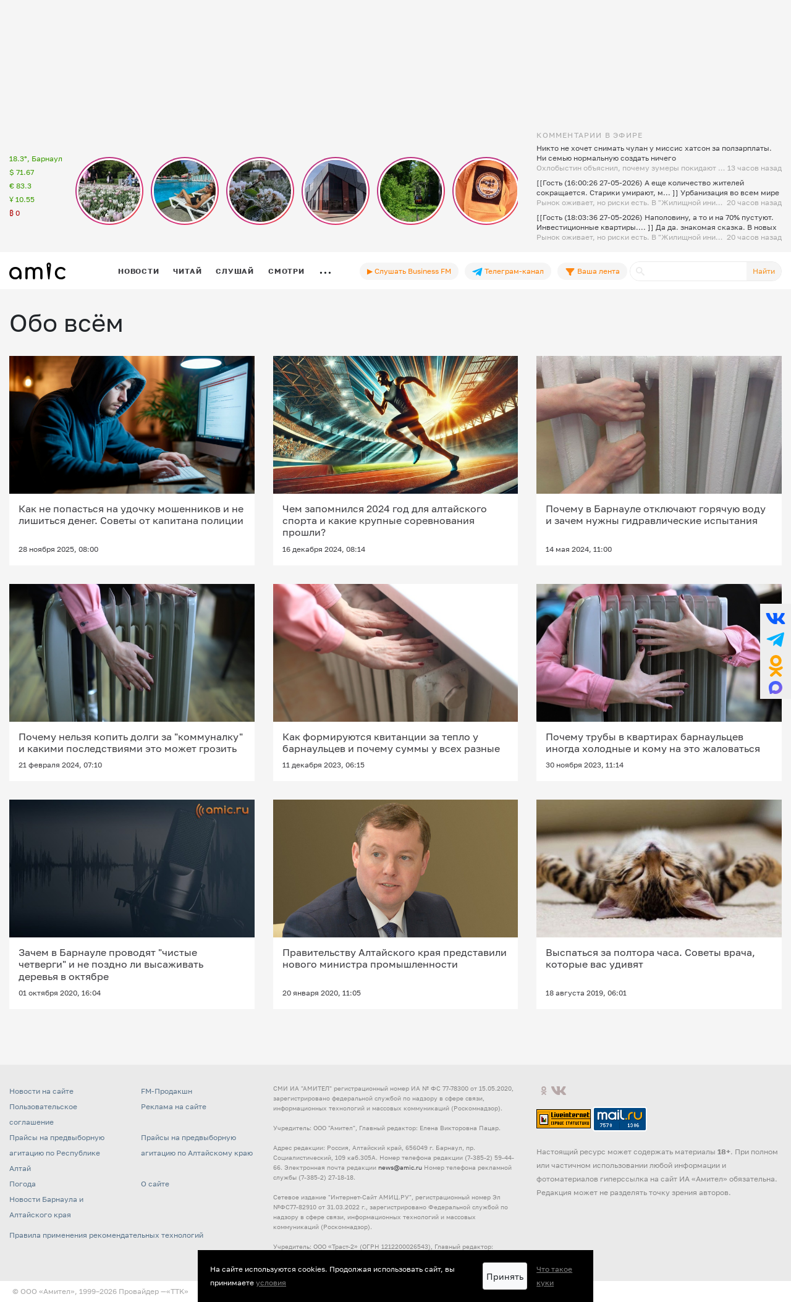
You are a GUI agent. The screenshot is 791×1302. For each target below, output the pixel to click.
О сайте (155, 1183)
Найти (764, 271)
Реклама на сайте (173, 1106)
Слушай (235, 271)
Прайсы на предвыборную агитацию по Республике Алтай (56, 1153)
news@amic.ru (400, 1167)
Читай (187, 271)
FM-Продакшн (166, 1091)
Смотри (286, 271)
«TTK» (177, 1291)
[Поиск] (688, 271)
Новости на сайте (41, 1091)
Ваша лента (592, 271)
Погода (22, 1183)
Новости (138, 271)
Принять (504, 1276)
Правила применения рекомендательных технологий (106, 1235)
